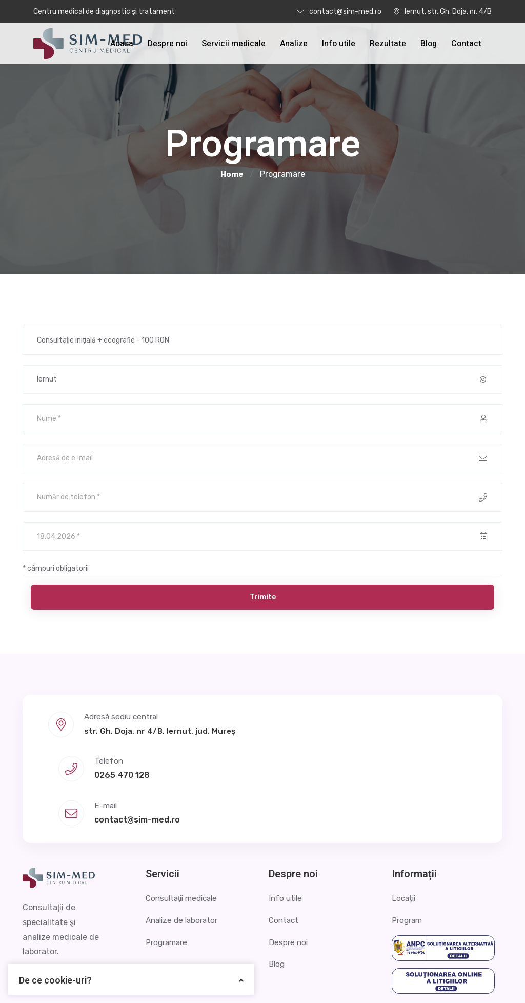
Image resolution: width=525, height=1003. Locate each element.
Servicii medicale (233, 43)
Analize (294, 43)
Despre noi (167, 43)
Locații (404, 836)
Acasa (121, 43)
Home (232, 174)
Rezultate (388, 43)
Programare (168, 880)
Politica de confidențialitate (364, 980)
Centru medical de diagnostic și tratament (104, 11)
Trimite (263, 608)
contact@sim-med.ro (339, 11)
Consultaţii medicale (185, 836)
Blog (428, 43)
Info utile (338, 43)
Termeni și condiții (467, 980)
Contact (466, 43)
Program (408, 857)
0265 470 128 (271, 750)
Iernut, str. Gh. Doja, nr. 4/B (443, 11)
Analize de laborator (184, 857)
